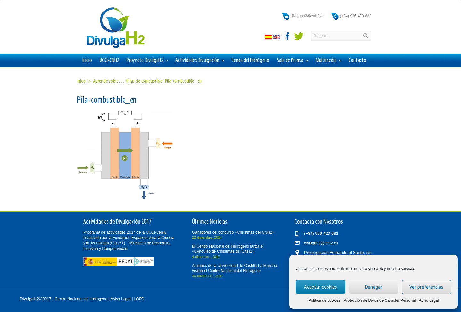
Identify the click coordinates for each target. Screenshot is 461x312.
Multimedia (328, 60)
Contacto (357, 60)
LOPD (139, 299)
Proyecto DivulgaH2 (147, 60)
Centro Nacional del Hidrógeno (81, 299)
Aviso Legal (429, 300)
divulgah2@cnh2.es (308, 16)
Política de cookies (325, 300)
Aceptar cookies (320, 287)
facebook (288, 36)
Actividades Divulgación (199, 60)
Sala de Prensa (292, 60)
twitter (298, 36)
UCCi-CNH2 (109, 60)
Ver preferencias (426, 287)
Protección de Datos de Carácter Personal (380, 300)
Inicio (87, 60)
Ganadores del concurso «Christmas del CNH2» (233, 232)
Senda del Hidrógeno (250, 60)
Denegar (373, 287)
